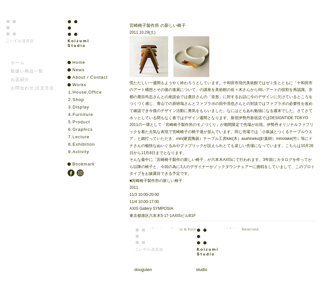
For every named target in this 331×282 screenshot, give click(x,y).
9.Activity (78, 152)
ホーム (18, 62)
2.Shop (76, 99)
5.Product (79, 122)
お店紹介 (20, 79)
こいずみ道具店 (30, 39)
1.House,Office (85, 92)
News (78, 70)
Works (79, 85)
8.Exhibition (81, 144)
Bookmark (83, 164)
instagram (81, 173)
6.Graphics (80, 129)
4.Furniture (80, 114)
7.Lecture (79, 137)
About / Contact (90, 77)
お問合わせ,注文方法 (32, 87)
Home (78, 62)
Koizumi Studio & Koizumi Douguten (188, 229)
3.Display (78, 107)
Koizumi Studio (92, 39)
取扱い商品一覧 (27, 71)
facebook (71, 173)
